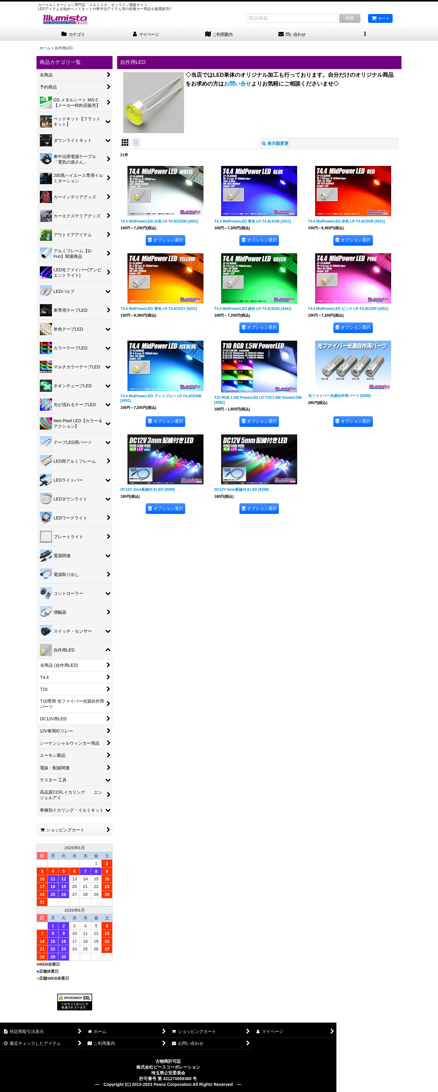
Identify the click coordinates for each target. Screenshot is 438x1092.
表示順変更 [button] (275, 143)
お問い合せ (237, 84)
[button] (364, 34)
